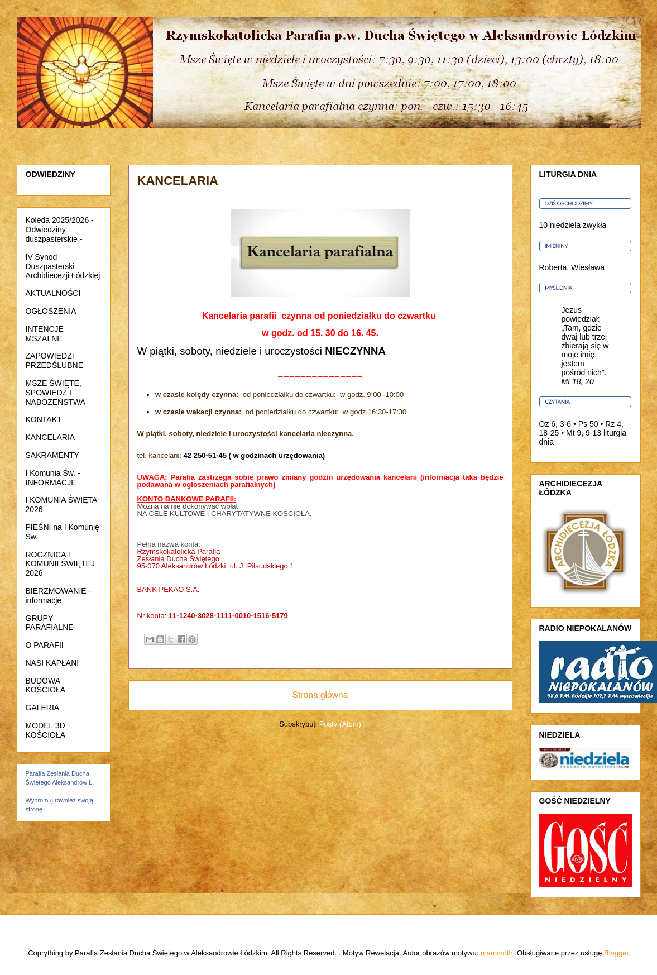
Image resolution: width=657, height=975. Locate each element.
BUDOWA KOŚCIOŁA (46, 685)
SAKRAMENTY (52, 455)
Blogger (616, 953)
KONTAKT (44, 419)
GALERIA (43, 707)
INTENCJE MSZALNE (45, 333)
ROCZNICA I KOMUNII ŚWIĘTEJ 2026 (60, 564)
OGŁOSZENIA (51, 311)
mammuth (497, 953)
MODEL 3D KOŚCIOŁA (46, 730)
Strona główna (320, 695)
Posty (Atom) (340, 724)
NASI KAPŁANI (52, 662)
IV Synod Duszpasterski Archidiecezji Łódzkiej (63, 266)
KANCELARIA (50, 437)
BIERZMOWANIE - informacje (59, 595)
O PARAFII (45, 645)
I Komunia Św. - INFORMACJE (53, 478)
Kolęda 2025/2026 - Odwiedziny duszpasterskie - (60, 229)
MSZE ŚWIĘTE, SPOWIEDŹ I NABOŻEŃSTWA (56, 393)
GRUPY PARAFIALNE (50, 623)
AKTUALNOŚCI (53, 293)
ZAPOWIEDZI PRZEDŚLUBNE (54, 360)
